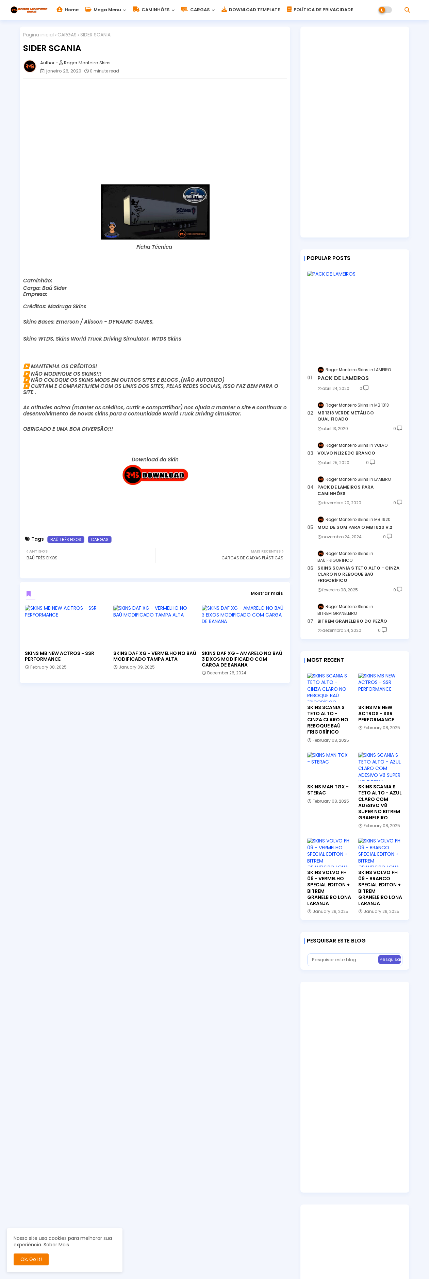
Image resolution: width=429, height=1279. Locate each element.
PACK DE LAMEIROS (343, 378)
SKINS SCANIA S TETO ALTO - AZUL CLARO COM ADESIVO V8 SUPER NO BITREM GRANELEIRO (380, 802)
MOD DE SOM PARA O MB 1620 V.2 (354, 527)
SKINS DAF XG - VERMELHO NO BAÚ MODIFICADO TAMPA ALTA (154, 656)
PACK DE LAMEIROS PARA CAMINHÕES (345, 490)
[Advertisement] (158, 131)
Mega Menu (103, 9)
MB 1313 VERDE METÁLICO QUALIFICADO (345, 416)
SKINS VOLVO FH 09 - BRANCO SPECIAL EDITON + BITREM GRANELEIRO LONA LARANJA (380, 887)
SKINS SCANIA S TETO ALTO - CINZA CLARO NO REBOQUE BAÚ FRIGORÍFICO (358, 574)
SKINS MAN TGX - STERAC (328, 790)
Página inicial (38, 35)
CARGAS (195, 9)
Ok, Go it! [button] (31, 1259)
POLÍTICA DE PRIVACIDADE (320, 9)
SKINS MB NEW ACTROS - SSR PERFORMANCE (59, 656)
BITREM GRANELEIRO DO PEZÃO (352, 621)
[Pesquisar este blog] (343, 960)
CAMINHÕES (151, 9)
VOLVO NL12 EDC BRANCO (346, 453)
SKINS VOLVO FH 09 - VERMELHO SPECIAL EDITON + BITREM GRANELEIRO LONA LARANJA (329, 887)
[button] (407, 10)
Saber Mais (56, 1244)
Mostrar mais (267, 593)
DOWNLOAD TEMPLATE (250, 9)
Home (67, 9)
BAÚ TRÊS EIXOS (65, 539)
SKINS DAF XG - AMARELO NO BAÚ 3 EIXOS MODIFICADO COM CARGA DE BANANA (242, 659)
